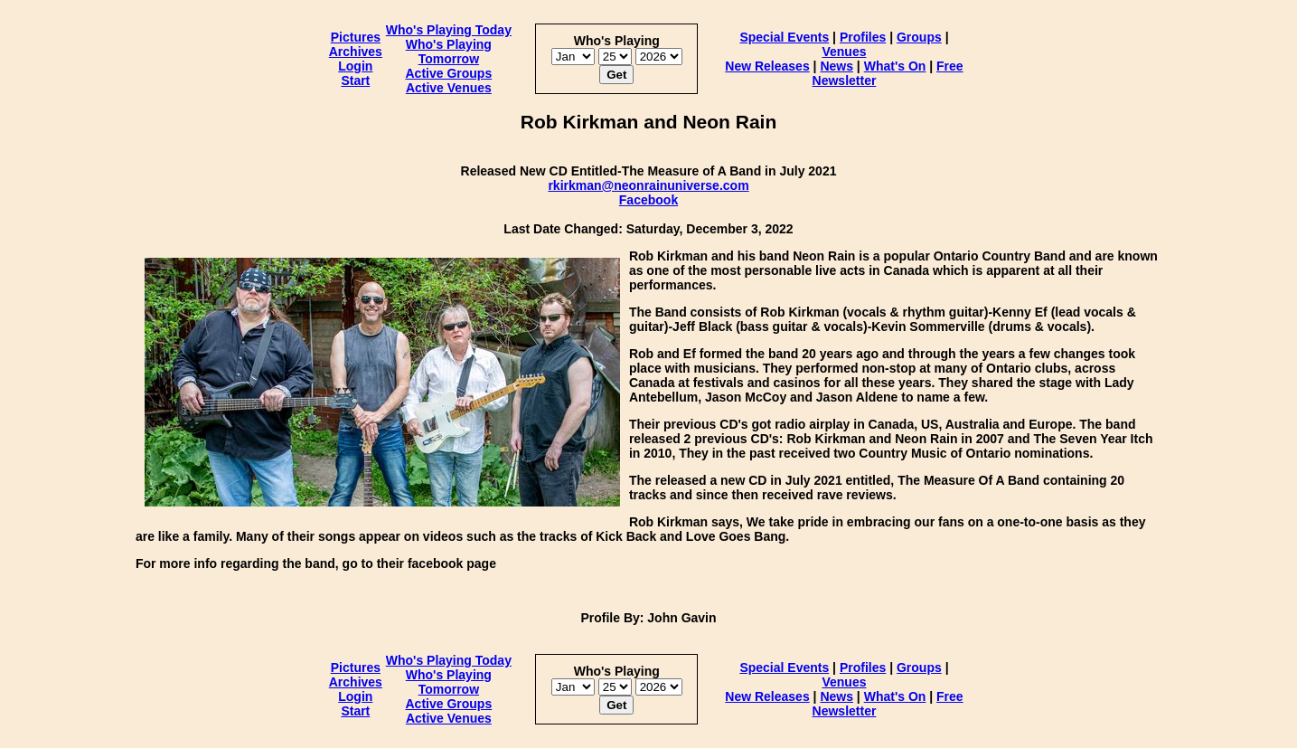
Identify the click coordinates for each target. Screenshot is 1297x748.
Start (355, 80)
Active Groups (448, 73)
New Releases (767, 66)
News (836, 66)
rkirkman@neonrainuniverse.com (648, 185)
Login (355, 66)
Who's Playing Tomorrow (449, 51)
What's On (895, 66)
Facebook (648, 200)
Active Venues (449, 87)
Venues (844, 51)
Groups (919, 37)
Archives (355, 51)
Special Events (784, 37)
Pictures (356, 37)
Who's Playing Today (449, 30)
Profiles (863, 37)
